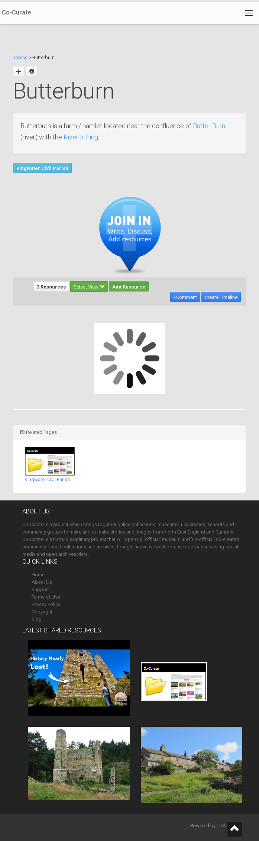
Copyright (42, 612)
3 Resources (51, 287)
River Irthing (81, 137)
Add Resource (128, 287)
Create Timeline (221, 297)
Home (38, 574)
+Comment (185, 297)
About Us (42, 582)
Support (40, 589)
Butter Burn (209, 126)
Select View (89, 287)
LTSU (222, 825)
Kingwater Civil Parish (42, 168)
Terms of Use (46, 597)
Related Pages (38, 432)
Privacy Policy (46, 604)
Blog (37, 619)
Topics (20, 57)
